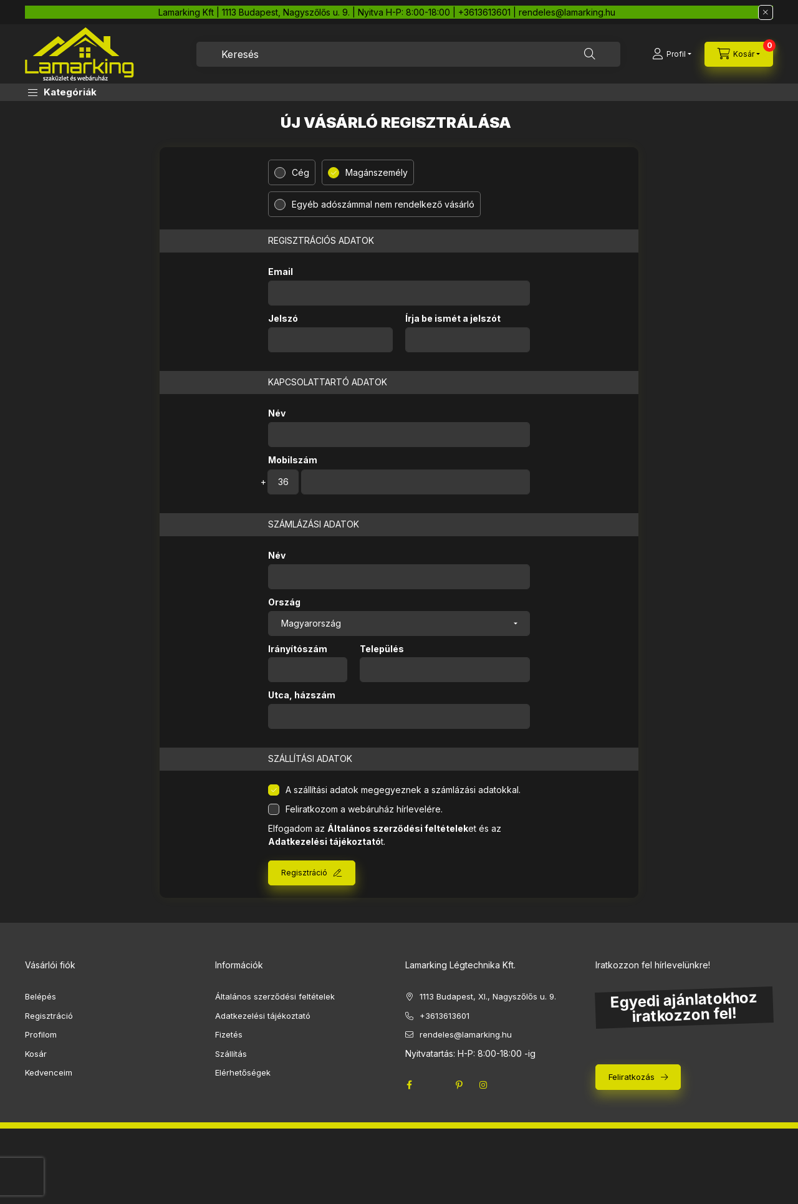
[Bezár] (765, 12)
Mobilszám (292, 460)
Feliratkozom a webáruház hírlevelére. (364, 809)
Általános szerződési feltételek (275, 996)
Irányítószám (297, 649)
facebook (409, 1084)
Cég (300, 172)
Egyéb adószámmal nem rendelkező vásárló (383, 204)
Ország (284, 602)
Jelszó (283, 319)
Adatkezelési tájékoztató (262, 1016)
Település (382, 649)
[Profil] (671, 54)
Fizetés (229, 1034)
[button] (62, 92)
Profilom (41, 1034)
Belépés (40, 996)
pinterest (458, 1084)
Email (280, 272)
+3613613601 (444, 1016)
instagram (483, 1084)
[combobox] (408, 54)
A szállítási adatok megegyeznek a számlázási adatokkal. (403, 789)
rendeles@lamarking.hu (466, 1034)
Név (277, 413)
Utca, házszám (301, 695)
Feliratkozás (631, 1077)
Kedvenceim (48, 1072)
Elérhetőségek (243, 1072)
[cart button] (738, 54)
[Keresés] (590, 54)
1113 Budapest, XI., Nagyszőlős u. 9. (488, 996)
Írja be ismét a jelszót (453, 319)
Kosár (36, 1054)
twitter (433, 1084)
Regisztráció (304, 872)
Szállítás (231, 1054)
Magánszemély (376, 172)
